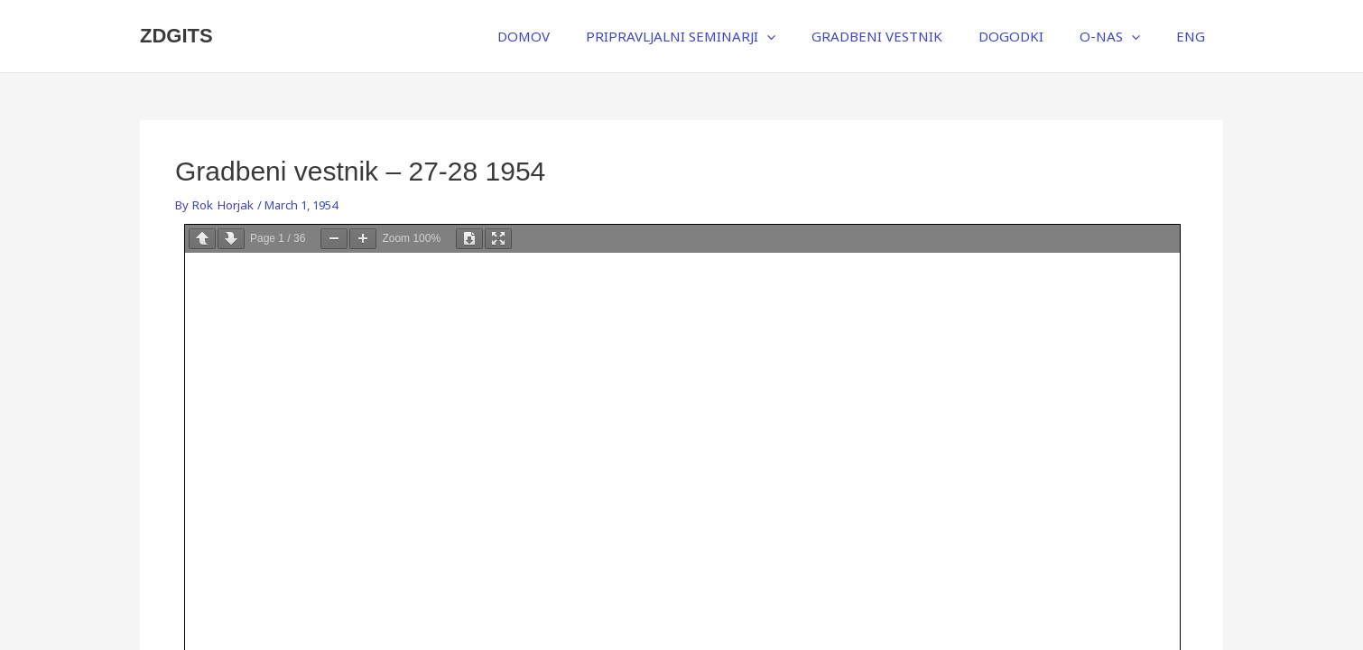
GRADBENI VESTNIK (907, 36)
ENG (1195, 36)
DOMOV (571, 36)
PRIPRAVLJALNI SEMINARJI (719, 36)
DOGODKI (1032, 36)
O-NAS (1122, 36)
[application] (805, 36)
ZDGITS (176, 35)
